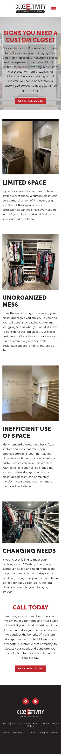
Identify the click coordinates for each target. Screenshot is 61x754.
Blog (35, 723)
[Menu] (53, 8)
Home (6, 723)
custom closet (12, 463)
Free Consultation (21, 723)
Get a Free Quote (30, 100)
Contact (44, 723)
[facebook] (25, 701)
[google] (35, 701)
